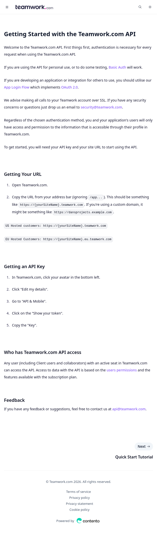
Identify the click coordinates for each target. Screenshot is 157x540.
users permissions (122, 370)
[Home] (34, 7)
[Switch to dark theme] (150, 7)
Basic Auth (117, 67)
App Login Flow (16, 87)
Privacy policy (79, 497)
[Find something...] (140, 7)
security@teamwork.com (101, 107)
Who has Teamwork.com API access (42, 352)
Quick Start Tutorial (134, 457)
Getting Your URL (23, 174)
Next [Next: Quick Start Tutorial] (144, 446)
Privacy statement (79, 503)
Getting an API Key (24, 266)
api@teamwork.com (129, 409)
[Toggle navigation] (7, 7)
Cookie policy (79, 509)
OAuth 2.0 (69, 87)
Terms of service (78, 491)
